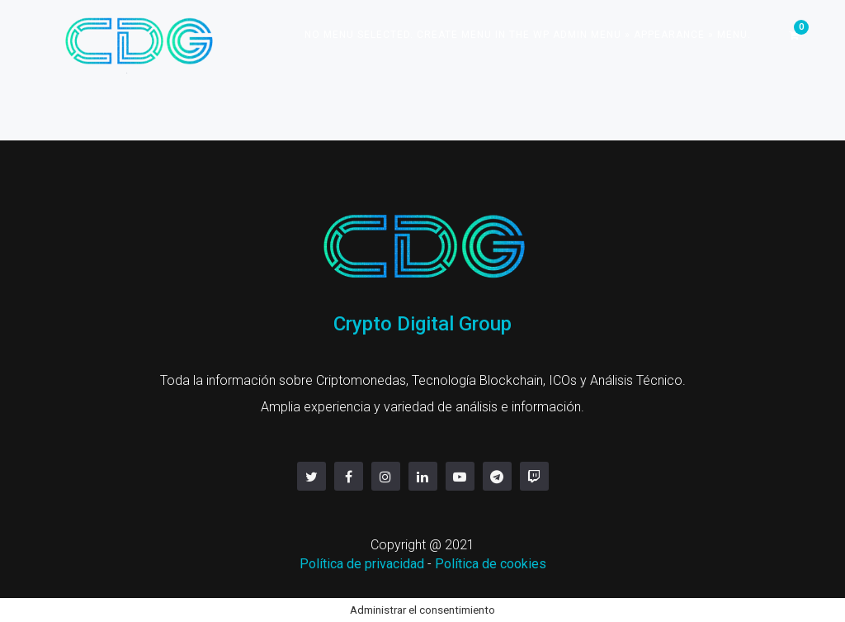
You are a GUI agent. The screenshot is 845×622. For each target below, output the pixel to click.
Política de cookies (490, 564)
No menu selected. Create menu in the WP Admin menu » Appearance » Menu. (527, 34)
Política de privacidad (362, 564)
